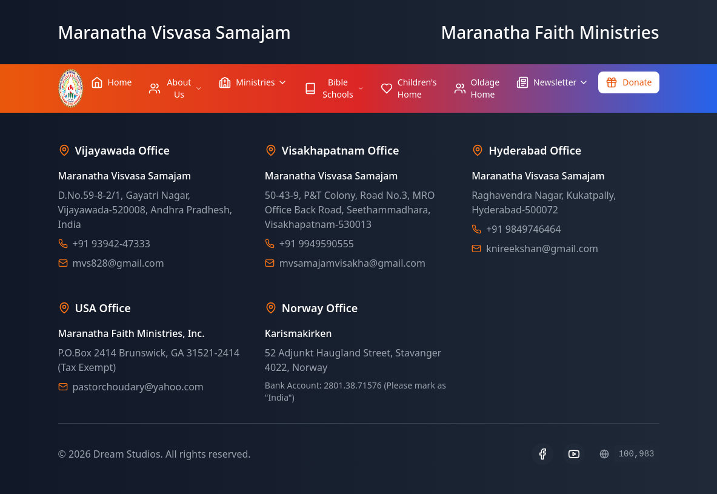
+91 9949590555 (316, 243)
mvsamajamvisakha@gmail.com (352, 263)
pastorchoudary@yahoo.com (138, 386)
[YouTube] (574, 454)
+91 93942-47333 (111, 243)
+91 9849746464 (523, 229)
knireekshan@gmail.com (542, 248)
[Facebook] (542, 454)
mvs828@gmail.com (118, 263)
